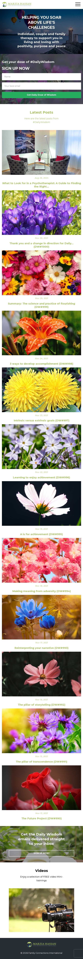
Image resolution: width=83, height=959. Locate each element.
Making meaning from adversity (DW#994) (41, 591)
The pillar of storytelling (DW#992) (41, 704)
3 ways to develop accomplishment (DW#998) (41, 363)
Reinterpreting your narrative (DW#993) (41, 647)
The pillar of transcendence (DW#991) (41, 761)
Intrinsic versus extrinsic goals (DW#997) (41, 420)
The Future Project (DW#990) (41, 818)
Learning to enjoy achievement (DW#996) (41, 477)
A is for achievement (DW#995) (41, 534)
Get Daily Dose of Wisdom (41, 95)
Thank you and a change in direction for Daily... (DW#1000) (41, 245)
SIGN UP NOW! (41, 853)
